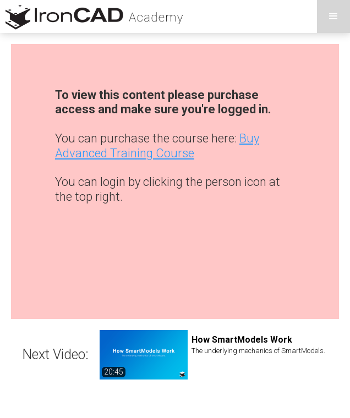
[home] (93, 16)
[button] (333, 16)
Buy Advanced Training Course (157, 145)
